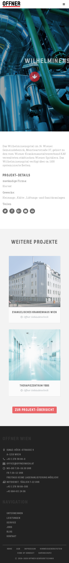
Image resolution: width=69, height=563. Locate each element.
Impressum (30, 549)
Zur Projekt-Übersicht (34, 410)
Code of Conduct (25, 553)
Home (9, 549)
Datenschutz (45, 553)
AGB (18, 549)
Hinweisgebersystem (51, 549)
